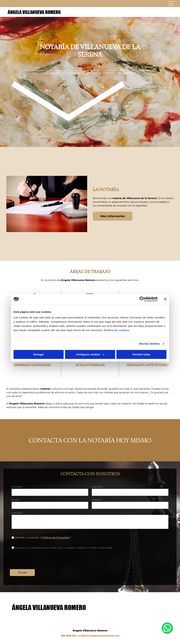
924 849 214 (68, 635)
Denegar (38, 354)
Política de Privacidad (56, 537)
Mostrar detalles (149, 343)
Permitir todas (141, 354)
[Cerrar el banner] (165, 299)
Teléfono (97, 499)
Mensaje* (17, 512)
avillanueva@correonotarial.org (99, 635)
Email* (16, 499)
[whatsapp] (167, 628)
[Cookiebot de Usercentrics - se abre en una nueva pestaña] (142, 299)
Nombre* (17, 486)
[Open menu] (171, 3)
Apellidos (97, 486)
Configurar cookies (90, 354)
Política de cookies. (117, 330)
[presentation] (38, 559)
